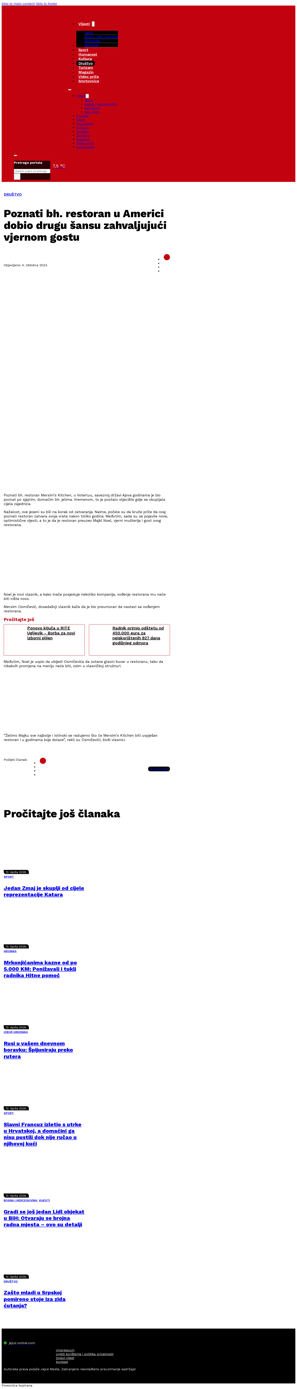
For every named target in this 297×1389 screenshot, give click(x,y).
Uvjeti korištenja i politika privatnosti (84, 1354)
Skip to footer (46, 4)
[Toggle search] (15, 155)
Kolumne (92, 45)
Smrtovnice (88, 81)
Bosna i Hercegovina (101, 37)
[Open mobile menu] (69, 89)
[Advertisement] (87, 460)
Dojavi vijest (65, 1358)
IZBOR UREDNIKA (16, 1032)
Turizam (85, 67)
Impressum (65, 1350)
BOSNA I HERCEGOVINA (20, 1200)
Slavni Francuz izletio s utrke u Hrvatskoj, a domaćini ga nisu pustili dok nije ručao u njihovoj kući (42, 1134)
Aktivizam (92, 41)
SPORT (9, 876)
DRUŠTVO (13, 194)
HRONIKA (10, 951)
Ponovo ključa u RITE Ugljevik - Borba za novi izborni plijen (51, 633)
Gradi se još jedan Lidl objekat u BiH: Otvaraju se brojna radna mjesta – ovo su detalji (44, 1218)
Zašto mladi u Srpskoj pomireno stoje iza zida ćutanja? (35, 1298)
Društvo (85, 63)
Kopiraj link (159, 769)
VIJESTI (44, 1200)
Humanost (87, 54)
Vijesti (84, 24)
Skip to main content (18, 4)
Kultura (85, 59)
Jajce (89, 100)
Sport (83, 50)
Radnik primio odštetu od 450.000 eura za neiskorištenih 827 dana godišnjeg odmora (138, 635)
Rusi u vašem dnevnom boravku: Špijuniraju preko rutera (38, 1049)
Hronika (82, 116)
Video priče (88, 76)
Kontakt (62, 1362)
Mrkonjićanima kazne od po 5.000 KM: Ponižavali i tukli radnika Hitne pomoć (40, 968)
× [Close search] (17, 176)
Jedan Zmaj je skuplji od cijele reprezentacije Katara (44, 891)
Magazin (86, 72)
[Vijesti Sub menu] (93, 24)
